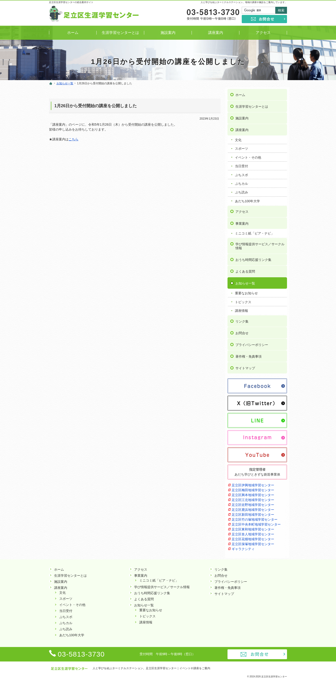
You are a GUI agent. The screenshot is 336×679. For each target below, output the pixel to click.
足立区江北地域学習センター (253, 498)
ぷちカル (241, 182)
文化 (238, 138)
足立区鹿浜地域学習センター (253, 508)
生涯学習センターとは (251, 105)
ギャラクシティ (243, 547)
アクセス (241, 210)
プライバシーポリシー (251, 343)
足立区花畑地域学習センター (253, 537)
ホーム (240, 93)
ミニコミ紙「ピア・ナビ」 (254, 232)
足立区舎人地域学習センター (253, 532)
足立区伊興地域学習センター (253, 483)
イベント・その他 (248, 156)
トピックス (243, 300)
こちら (73, 139)
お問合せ (241, 331)
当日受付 (241, 164)
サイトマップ (245, 366)
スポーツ (241, 147)
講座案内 (241, 128)
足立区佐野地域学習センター (253, 503)
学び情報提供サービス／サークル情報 (259, 245)
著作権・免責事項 (248, 355)
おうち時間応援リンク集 (253, 258)
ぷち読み (241, 190)
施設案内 (241, 116)
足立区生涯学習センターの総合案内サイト (71, 2)
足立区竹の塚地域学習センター (254, 518)
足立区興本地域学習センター (253, 493)
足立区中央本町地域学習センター (256, 523)
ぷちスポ (241, 173)
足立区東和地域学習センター (253, 528)
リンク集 (241, 320)
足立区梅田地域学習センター (253, 488)
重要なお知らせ (246, 291)
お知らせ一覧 (245, 281)
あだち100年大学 (247, 199)
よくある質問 (245, 270)
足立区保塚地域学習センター (253, 542)
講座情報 (241, 309)
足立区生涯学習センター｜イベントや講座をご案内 (178, 668)
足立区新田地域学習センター (253, 513)
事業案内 (241, 222)
